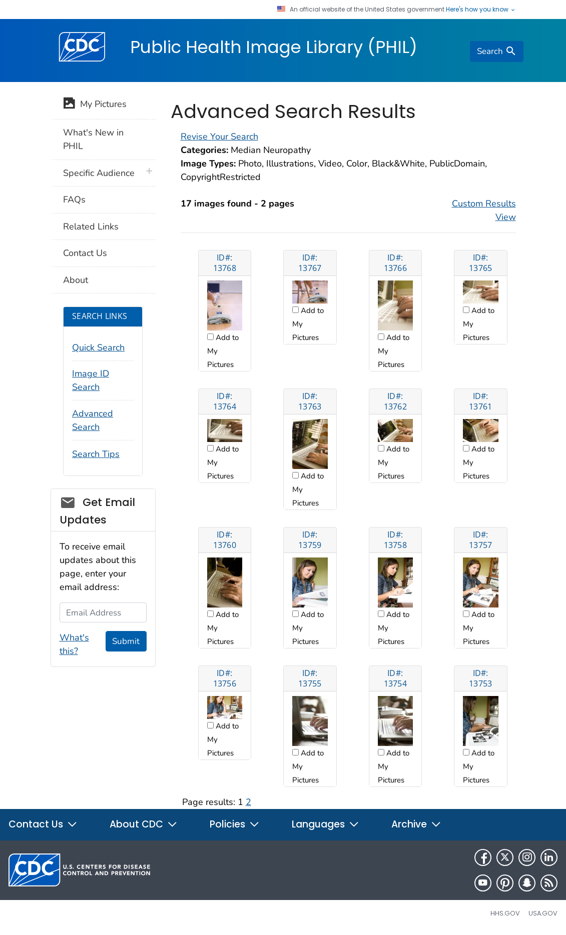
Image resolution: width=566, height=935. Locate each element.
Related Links (91, 226)
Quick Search (98, 348)
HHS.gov (505, 913)
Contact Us (85, 253)
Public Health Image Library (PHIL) (273, 47)
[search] (496, 51)
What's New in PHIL (93, 139)
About (75, 280)
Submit (126, 641)
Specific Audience (99, 173)
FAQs (74, 200)
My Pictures (95, 105)
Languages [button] (325, 824)
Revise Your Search (219, 136)
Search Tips (96, 454)
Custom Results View (484, 210)
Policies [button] (235, 824)
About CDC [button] (144, 824)
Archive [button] (416, 824)
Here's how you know (481, 9)
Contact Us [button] (43, 824)
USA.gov (542, 913)
